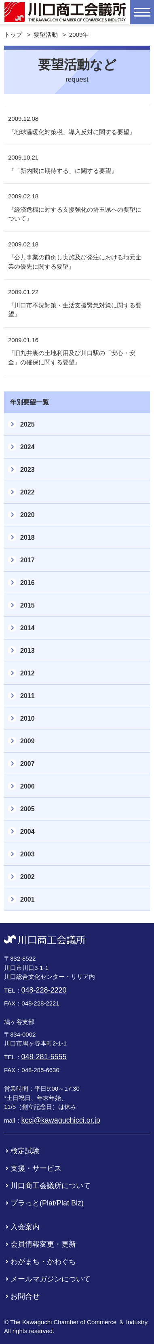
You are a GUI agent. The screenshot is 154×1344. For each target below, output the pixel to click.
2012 (27, 673)
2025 (27, 424)
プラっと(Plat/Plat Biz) (47, 1203)
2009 (27, 741)
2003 (27, 854)
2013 (27, 650)
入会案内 (25, 1227)
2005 (27, 809)
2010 (27, 718)
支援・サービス (36, 1168)
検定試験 (25, 1151)
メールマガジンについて (51, 1279)
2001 (27, 899)
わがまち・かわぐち (43, 1262)
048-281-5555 (44, 1057)
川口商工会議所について (51, 1186)
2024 (27, 447)
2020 (27, 514)
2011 (27, 695)
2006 (27, 786)
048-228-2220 (44, 990)
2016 (27, 582)
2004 (27, 831)
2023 (27, 469)
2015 (27, 605)
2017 (27, 560)
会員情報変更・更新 (43, 1244)
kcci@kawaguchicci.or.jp (60, 1120)
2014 (27, 628)
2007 (27, 763)
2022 (27, 492)
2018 (27, 537)
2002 (27, 876)
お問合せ (25, 1296)
